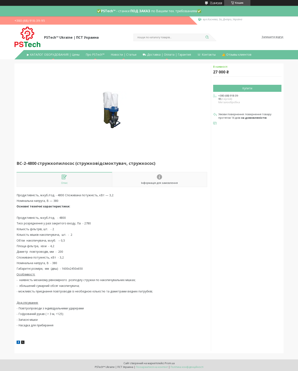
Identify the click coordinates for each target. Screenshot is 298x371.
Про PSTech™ (95, 54)
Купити (247, 88)
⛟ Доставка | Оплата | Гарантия (167, 54)
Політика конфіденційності (187, 367)
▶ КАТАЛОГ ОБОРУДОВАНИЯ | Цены (53, 54)
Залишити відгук (273, 37)
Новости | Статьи (123, 54)
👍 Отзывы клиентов (236, 54)
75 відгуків (216, 3)
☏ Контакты (206, 54)
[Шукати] (207, 37)
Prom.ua (170, 363)
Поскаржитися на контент (152, 367)
